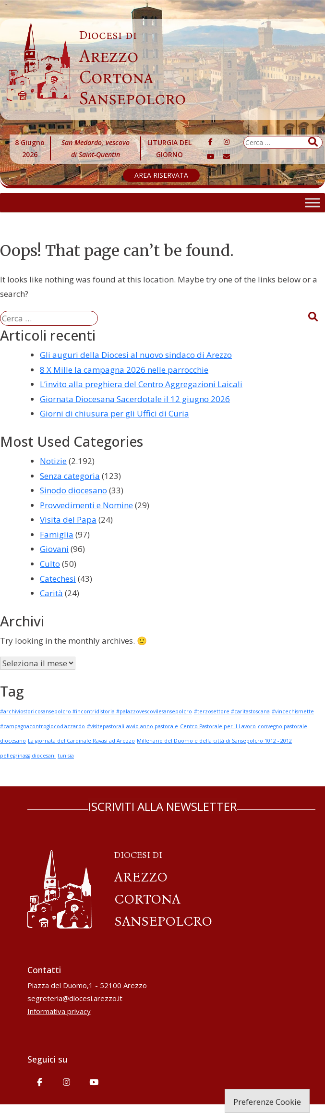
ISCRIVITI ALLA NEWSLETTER (162, 806)
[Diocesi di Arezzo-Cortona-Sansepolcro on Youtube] (210, 156)
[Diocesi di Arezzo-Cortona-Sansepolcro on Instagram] (226, 141)
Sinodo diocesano (73, 490)
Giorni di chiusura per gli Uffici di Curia (114, 413)
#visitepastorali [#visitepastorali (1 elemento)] (105, 726)
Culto (50, 563)
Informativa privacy (59, 1011)
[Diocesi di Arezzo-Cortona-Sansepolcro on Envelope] (226, 156)
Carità (51, 593)
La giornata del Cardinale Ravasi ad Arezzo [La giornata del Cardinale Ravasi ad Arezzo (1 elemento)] (81, 740)
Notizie (53, 460)
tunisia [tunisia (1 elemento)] (66, 755)
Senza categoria (70, 475)
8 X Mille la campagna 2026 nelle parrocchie (124, 369)
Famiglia (56, 534)
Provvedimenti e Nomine (86, 505)
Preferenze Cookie (267, 1101)
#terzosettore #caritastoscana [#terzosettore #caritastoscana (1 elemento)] (232, 711)
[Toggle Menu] (312, 202)
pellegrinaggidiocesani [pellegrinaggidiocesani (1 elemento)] (28, 755)
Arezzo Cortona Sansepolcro (132, 68)
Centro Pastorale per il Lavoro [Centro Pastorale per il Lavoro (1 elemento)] (218, 726)
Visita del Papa (68, 519)
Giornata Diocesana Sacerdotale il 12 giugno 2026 (135, 398)
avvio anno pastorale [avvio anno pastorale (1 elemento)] (152, 726)
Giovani (54, 548)
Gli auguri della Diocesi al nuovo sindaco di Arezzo (136, 354)
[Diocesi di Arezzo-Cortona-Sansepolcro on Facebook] (210, 141)
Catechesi (58, 578)
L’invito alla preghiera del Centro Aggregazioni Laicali (141, 384)
